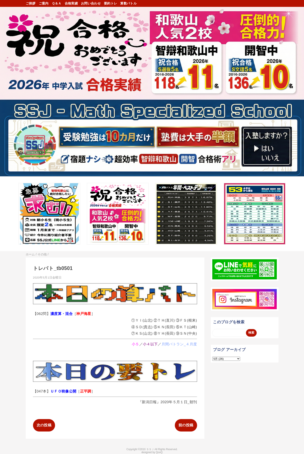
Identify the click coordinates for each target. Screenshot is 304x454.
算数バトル (128, 3)
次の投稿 (44, 425)
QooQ (159, 452)
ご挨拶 (31, 3)
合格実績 (71, 3)
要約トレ (110, 3)
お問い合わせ (91, 3)
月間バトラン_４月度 (179, 344)
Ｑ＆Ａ (56, 3)
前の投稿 (185, 425)
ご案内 (44, 3)
